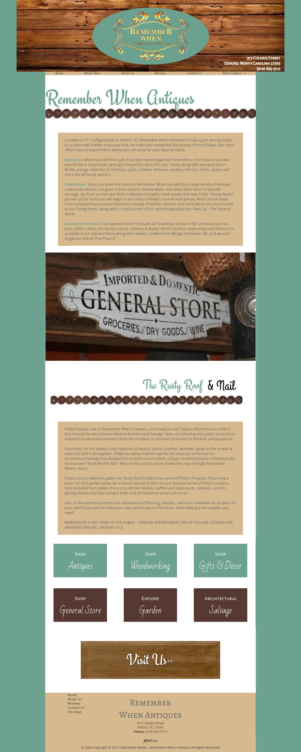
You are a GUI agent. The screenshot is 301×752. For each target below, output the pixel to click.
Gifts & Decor (220, 566)
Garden (150, 610)
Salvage (220, 610)
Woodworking (150, 566)
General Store (80, 610)
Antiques (80, 566)
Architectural (221, 598)
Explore (150, 598)
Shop (80, 554)
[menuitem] (60, 73)
